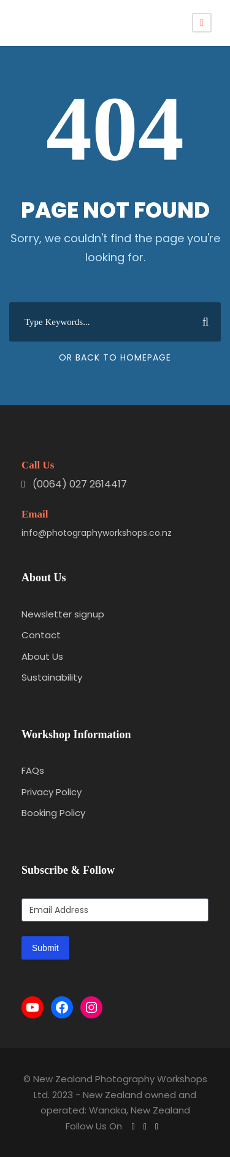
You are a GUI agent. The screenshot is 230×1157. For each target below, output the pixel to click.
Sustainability (51, 677)
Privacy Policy (51, 791)
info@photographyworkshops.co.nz (96, 533)
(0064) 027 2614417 (80, 484)
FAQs (32, 770)
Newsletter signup (62, 614)
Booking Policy (53, 812)
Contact (41, 634)
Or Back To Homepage (115, 357)
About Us (42, 656)
